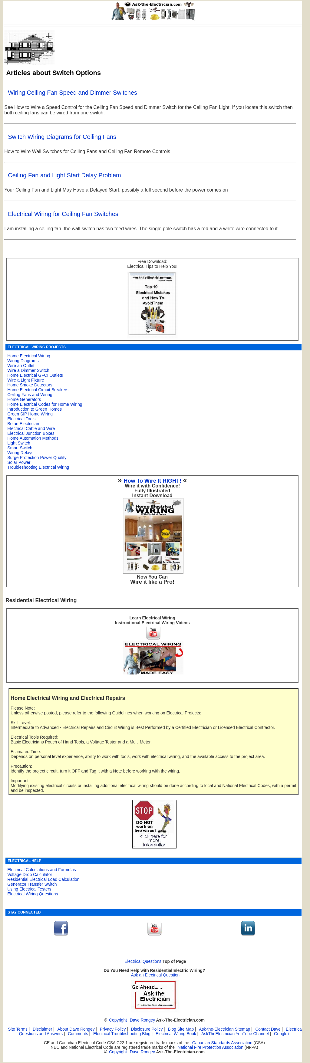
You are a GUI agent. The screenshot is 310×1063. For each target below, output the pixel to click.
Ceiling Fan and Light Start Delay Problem (64, 175)
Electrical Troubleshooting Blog (121, 1034)
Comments (78, 1034)
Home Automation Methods (32, 438)
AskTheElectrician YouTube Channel (235, 1034)
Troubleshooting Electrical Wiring (38, 467)
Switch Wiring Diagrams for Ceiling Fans (62, 136)
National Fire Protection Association (210, 1047)
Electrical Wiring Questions (32, 893)
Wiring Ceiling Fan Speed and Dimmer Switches (72, 92)
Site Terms (18, 1029)
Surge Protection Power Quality (36, 457)
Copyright (118, 1020)
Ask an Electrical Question (155, 975)
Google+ (282, 1034)
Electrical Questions (142, 961)
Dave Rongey (142, 1020)
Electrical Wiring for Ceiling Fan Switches (63, 214)
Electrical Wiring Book (176, 1034)
